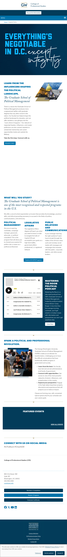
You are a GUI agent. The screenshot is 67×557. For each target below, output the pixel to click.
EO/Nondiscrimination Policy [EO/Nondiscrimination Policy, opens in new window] (33, 536)
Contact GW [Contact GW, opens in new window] (33, 542)
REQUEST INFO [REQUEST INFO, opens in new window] (9, 143)
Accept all (60, 553)
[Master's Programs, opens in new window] (33, 496)
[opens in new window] (5, 509)
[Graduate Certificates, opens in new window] (33, 500)
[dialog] (33, 550)
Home (5, 22)
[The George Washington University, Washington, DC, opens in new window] (33, 527)
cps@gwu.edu (9, 484)
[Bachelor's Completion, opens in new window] (33, 491)
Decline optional (48, 553)
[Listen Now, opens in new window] (50, 325)
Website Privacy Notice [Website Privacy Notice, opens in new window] (33, 539)
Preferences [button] (38, 553)
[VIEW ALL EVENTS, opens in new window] (57, 427)
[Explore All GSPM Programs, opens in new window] (33, 260)
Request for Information (33, 13)
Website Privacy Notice (52, 547)
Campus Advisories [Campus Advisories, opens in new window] (33, 534)
